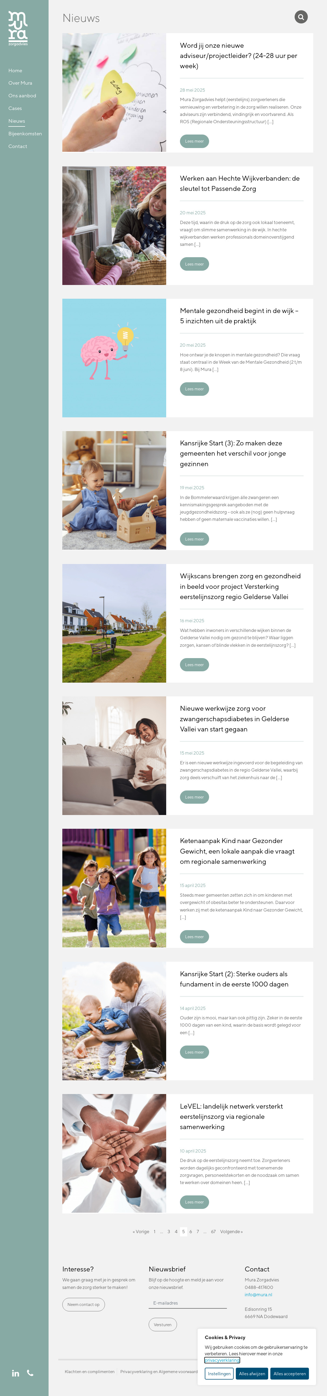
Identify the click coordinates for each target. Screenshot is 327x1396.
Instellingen (219, 1373)
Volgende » (231, 1231)
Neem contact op (83, 1304)
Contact (17, 146)
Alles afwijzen (252, 1373)
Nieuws (16, 121)
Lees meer (194, 141)
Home (15, 70)
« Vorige (141, 1231)
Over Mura (20, 83)
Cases (15, 108)
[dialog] (256, 1357)
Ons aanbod (22, 95)
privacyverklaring (222, 1360)
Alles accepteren (290, 1373)
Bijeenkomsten (25, 133)
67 (213, 1231)
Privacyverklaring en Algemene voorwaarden (161, 1371)
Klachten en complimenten (90, 1371)
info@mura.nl (258, 1294)
